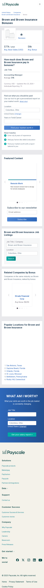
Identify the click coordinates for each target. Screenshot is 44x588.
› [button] (25, 181)
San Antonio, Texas (14, 365)
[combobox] (22, 110)
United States (6, 12)
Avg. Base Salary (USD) (13, 50)
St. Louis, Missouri (14, 374)
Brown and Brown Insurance (11, 14)
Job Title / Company (14, 242)
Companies (17, 12)
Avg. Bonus (32, 50)
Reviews (21, 38)
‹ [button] (19, 181)
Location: (7, 106)
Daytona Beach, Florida (15, 368)
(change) (18, 114)
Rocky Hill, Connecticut (15, 379)
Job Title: (11, 410)
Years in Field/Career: (13, 118)
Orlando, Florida (12, 371)
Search (11, 258)
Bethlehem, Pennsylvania (16, 377)
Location (9, 250)
